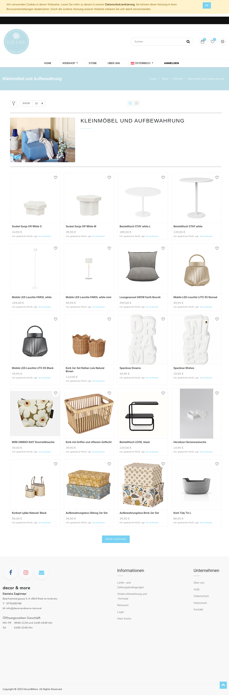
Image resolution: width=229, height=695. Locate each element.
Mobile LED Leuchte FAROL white (32, 298)
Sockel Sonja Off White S (27, 227)
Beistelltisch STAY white (187, 227)
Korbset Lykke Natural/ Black (29, 513)
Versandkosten (44, 237)
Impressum (201, 603)
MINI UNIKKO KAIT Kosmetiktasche (33, 442)
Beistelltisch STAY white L (135, 227)
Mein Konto (124, 618)
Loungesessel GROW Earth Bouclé (140, 298)
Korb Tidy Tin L (182, 513)
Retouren (123, 605)
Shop (165, 79)
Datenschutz (201, 596)
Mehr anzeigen (116, 540)
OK (207, 5)
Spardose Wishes (183, 368)
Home (153, 79)
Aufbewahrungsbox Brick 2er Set (139, 513)
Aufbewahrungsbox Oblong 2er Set (87, 513)
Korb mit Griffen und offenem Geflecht (89, 442)
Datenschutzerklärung (120, 4)
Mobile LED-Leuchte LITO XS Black (33, 368)
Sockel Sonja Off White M (81, 227)
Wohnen (178, 79)
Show (26, 104)
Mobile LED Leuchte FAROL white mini (88, 298)
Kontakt (199, 609)
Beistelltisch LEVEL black (135, 442)
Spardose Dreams (130, 368)
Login (120, 612)
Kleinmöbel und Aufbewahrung (206, 79)
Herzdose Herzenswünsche (189, 442)
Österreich (140, 63)
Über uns (199, 582)
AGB (196, 589)
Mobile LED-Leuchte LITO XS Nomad (195, 298)
